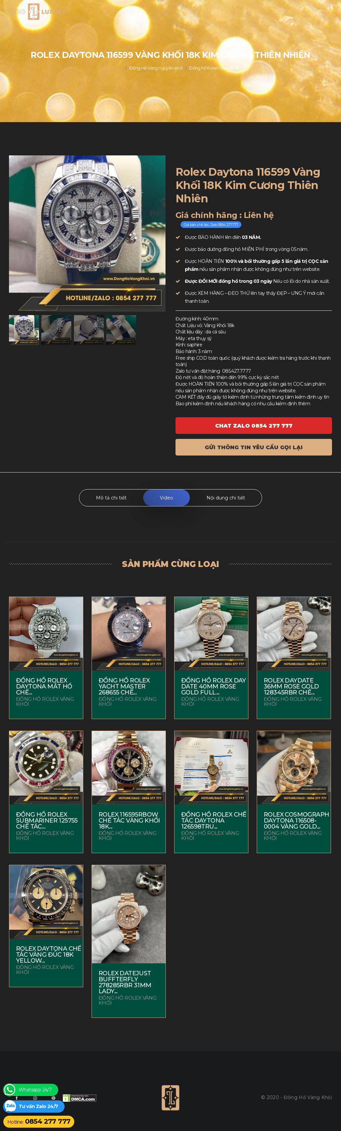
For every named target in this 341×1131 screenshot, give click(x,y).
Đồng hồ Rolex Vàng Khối (213, 68)
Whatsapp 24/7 (35, 1090)
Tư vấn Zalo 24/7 (38, 1106)
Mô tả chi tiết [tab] (111, 498)
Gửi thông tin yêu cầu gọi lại (254, 447)
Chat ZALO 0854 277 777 (253, 426)
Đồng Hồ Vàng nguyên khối (156, 68)
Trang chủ (112, 68)
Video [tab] (166, 498)
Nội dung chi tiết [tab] (225, 498)
